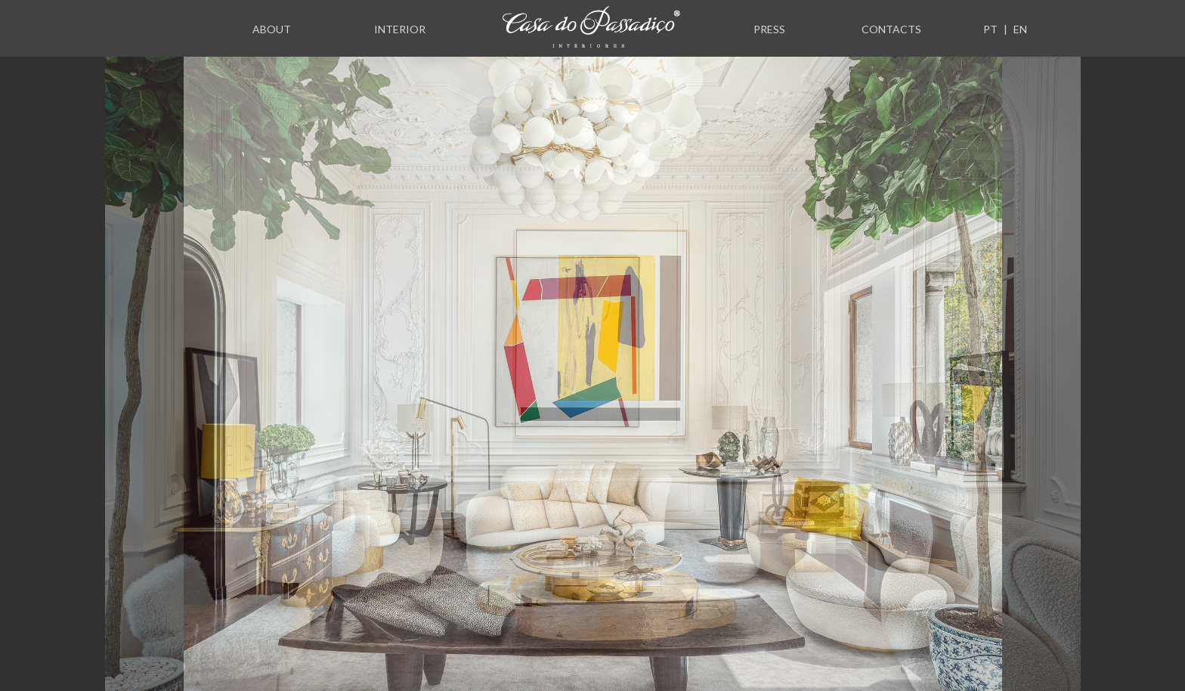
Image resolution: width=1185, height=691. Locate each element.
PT (990, 29)
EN (1020, 29)
